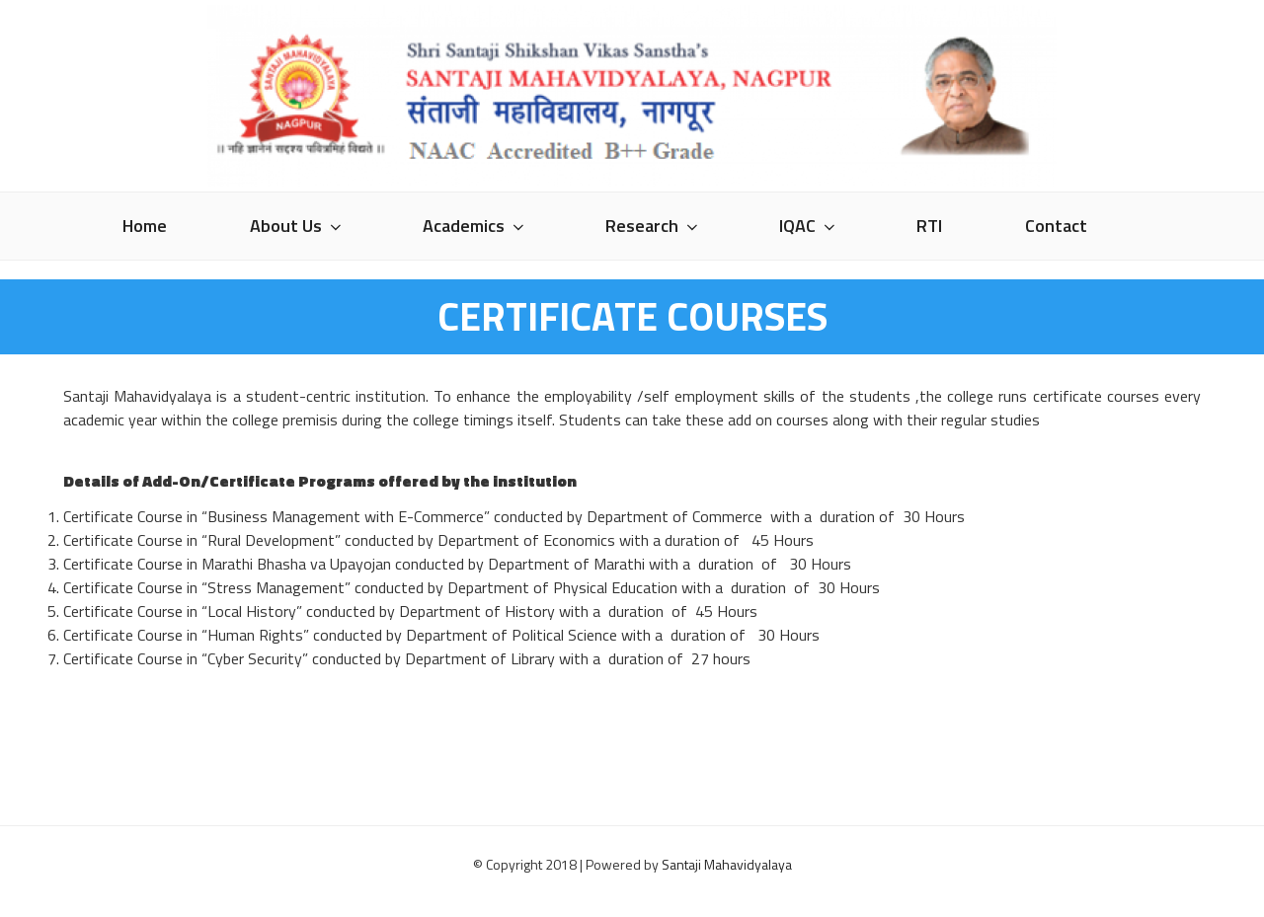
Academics (475, 225)
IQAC (808, 225)
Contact (1056, 225)
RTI (929, 225)
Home (144, 225)
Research (653, 225)
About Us (297, 225)
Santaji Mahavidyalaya (727, 864)
